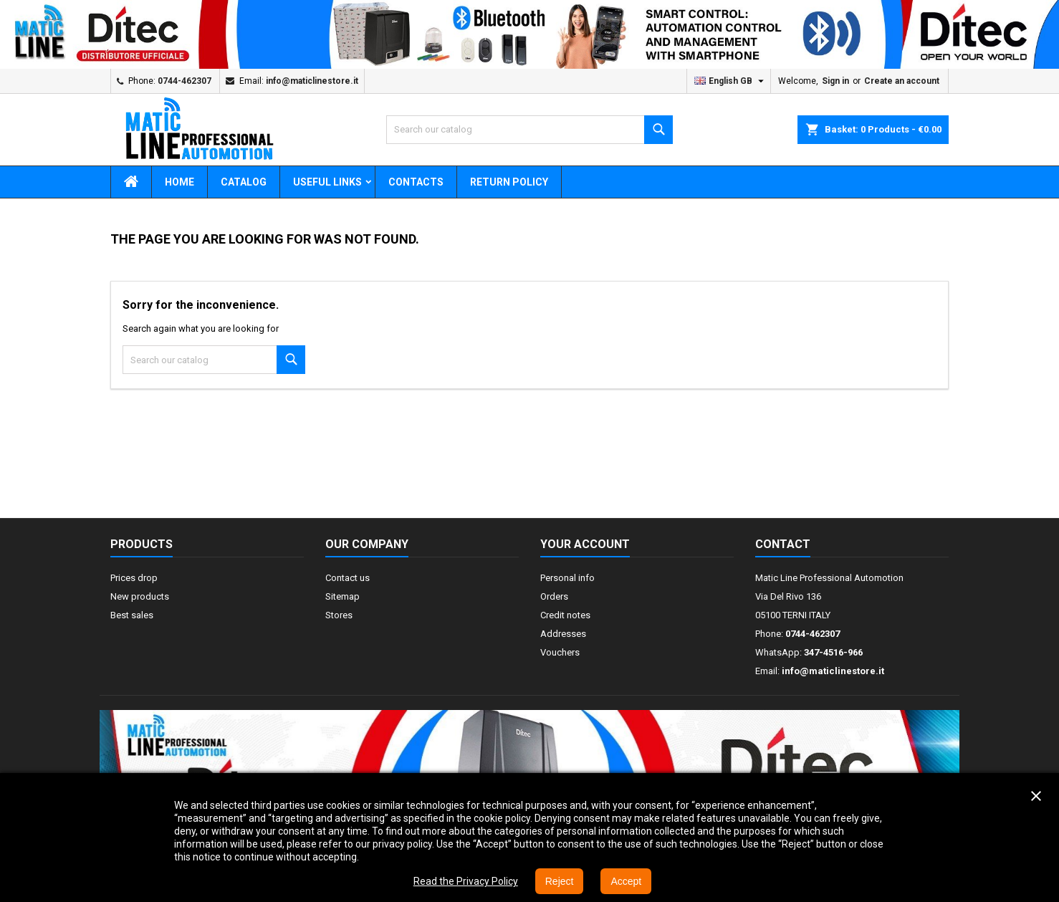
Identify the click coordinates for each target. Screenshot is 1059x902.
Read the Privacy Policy (465, 881)
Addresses (563, 633)
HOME (179, 182)
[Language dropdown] (730, 81)
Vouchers (560, 652)
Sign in (835, 81)
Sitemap (342, 596)
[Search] (529, 129)
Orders (554, 596)
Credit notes (565, 615)
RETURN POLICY (509, 182)
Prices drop (134, 577)
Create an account (901, 81)
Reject (559, 881)
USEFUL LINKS (327, 182)
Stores (339, 615)
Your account (585, 544)
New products (139, 596)
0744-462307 (184, 81)
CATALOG (244, 182)
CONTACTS (416, 182)
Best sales (131, 615)
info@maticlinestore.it (312, 81)
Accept (625, 881)
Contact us (347, 577)
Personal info (567, 577)
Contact (782, 544)
